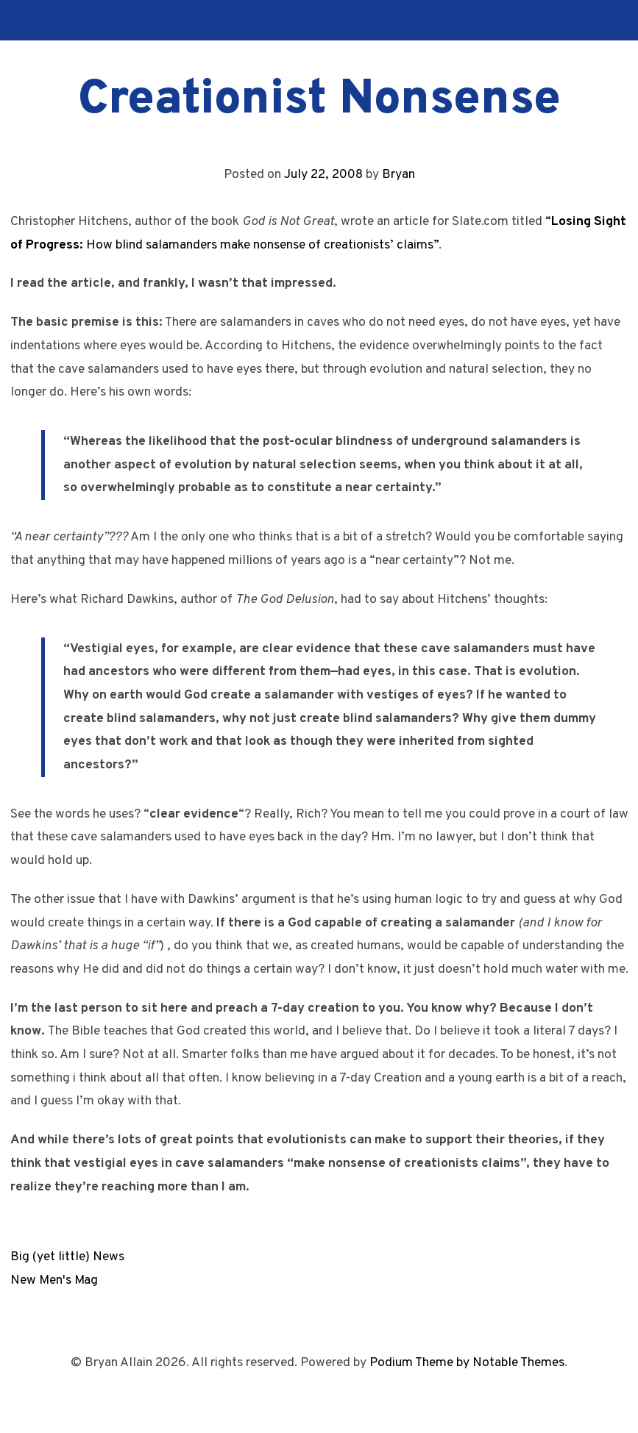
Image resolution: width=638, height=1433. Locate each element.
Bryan (398, 174)
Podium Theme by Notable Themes (466, 1362)
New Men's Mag (54, 1280)
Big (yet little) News (67, 1256)
